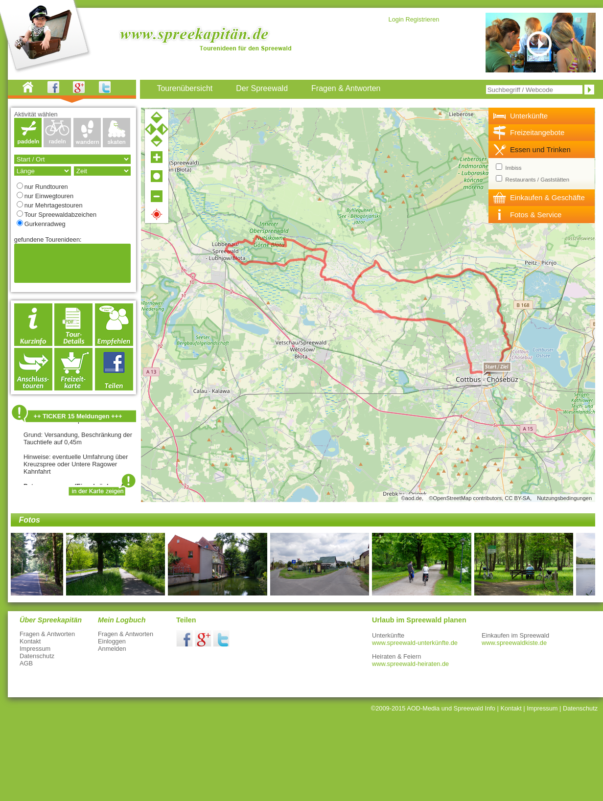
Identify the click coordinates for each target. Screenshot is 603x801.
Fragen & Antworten (47, 634)
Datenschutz (37, 656)
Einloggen (112, 641)
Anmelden (112, 648)
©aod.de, (412, 498)
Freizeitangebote (537, 132)
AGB (26, 663)
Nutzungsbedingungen (564, 498)
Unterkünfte (529, 116)
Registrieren (422, 19)
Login (396, 19)
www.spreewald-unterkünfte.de (415, 642)
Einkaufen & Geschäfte (547, 197)
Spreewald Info (474, 708)
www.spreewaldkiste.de (514, 642)
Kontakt (30, 641)
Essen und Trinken (540, 149)
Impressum (35, 648)
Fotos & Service (536, 214)
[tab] (541, 116)
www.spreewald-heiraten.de (410, 663)
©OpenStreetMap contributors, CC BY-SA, (480, 498)
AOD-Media (423, 708)
